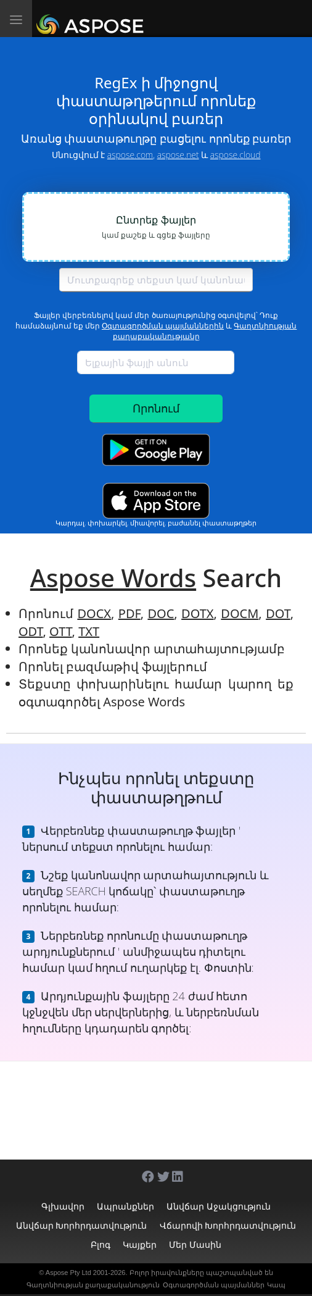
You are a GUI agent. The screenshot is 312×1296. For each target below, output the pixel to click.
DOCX (94, 613)
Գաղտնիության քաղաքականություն (93, 1285)
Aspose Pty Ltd (68, 1272)
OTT (60, 631)
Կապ (276, 1285)
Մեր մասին (195, 1244)
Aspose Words (113, 578)
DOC (160, 613)
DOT (278, 613)
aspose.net (178, 155)
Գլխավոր (62, 1206)
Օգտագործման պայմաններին (163, 325)
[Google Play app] (156, 450)
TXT (88, 631)
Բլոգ (100, 1244)
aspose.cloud (235, 155)
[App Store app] (156, 500)
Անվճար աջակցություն (218, 1206)
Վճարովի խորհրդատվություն (228, 1225)
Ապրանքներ (125, 1206)
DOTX (197, 613)
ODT (30, 631)
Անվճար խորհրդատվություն (81, 1225)
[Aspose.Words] (92, 18)
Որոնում (156, 408)
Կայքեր (140, 1244)
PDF (129, 613)
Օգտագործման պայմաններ (214, 1285)
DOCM (239, 613)
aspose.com (130, 155)
